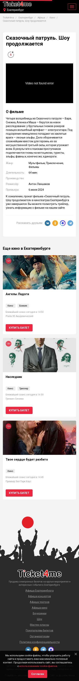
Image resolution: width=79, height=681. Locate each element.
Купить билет (19, 327)
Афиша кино (39, 607)
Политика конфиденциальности (40, 642)
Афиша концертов (39, 596)
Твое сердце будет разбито (27, 459)
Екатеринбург (15, 9)
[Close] (76, 654)
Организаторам (39, 636)
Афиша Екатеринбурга (39, 590)
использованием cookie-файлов (38, 666)
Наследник (14, 377)
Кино (10, 305)
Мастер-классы (39, 624)
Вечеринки (39, 613)
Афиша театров (39, 602)
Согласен (37, 673)
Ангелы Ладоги (17, 294)
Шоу (39, 619)
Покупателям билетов (39, 630)
